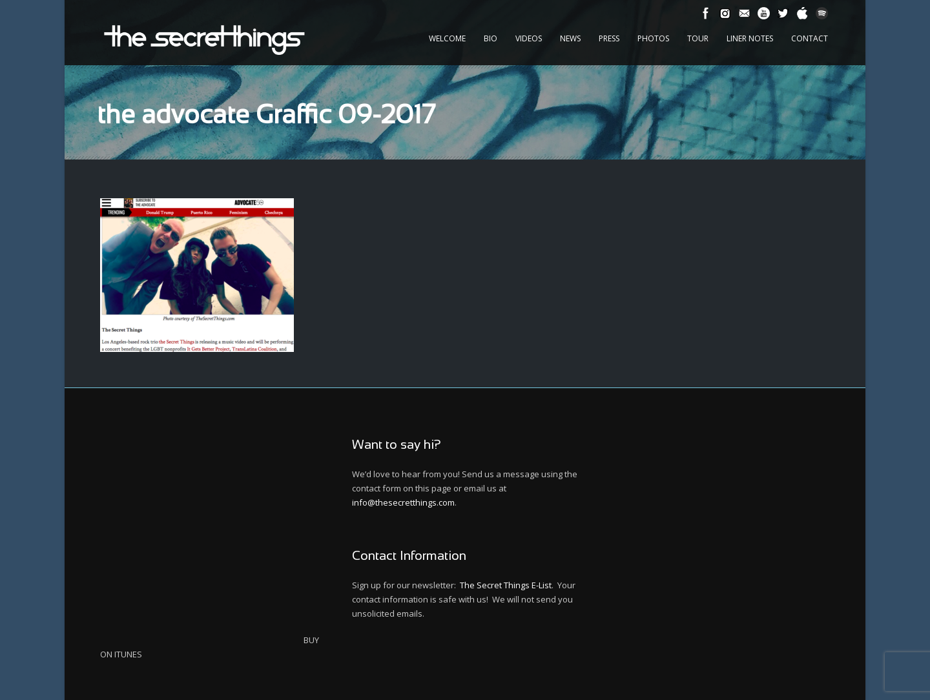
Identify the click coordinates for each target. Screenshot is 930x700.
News (570, 38)
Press (609, 38)
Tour (697, 38)
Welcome (447, 38)
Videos (528, 38)
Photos (653, 38)
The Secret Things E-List (506, 585)
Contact (809, 38)
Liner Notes (750, 38)
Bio (490, 38)
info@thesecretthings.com (403, 502)
